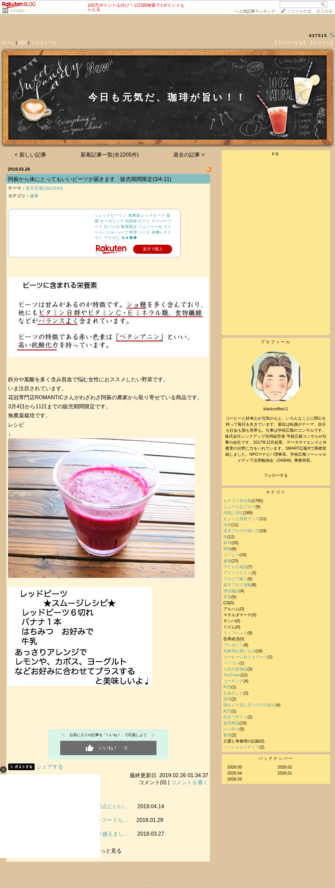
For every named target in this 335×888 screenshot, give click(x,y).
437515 (318, 35)
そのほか (17, 10)
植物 (227, 548)
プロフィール (43, 42)
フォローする (276, 475)
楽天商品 (231, 723)
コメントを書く (189, 782)
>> (254, 11)
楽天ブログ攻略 (237, 585)
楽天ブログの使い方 (241, 530)
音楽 (227, 597)
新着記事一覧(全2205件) (110, 155)
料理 (227, 687)
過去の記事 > (189, 155)
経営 (227, 711)
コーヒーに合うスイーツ (245, 657)
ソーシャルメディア (241, 747)
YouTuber (231, 675)
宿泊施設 (231, 591)
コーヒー (231, 554)
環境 (227, 699)
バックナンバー (276, 758)
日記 (22, 42)
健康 (34, 195)
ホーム (8, 42)
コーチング (233, 681)
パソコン (231, 663)
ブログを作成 (299, 11)
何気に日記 (233, 512)
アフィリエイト (237, 573)
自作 (227, 524)
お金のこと (233, 693)
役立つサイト (235, 717)
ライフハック (235, 633)
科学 (227, 542)
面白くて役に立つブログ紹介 (249, 705)
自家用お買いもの (239, 651)
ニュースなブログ (239, 506)
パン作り (231, 729)
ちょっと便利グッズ (241, 518)
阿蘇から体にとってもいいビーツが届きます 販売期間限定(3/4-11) (89, 179)
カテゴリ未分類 (237, 500)
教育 (227, 735)
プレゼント (233, 645)
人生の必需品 (235, 669)
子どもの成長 (235, 567)
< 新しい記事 (30, 155)
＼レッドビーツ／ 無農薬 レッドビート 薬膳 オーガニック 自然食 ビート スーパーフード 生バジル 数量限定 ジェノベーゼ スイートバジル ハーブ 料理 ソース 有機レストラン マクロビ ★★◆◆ (133, 226)
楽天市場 (324, 11)
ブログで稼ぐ (235, 579)
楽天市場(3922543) (44, 188)
